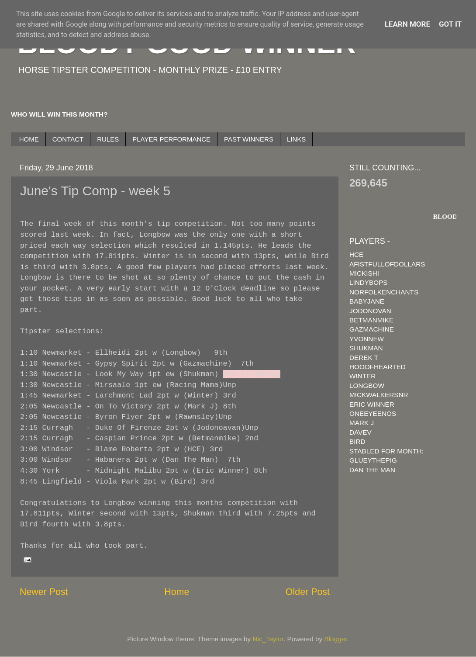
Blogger (335, 639)
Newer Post (44, 592)
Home (176, 592)
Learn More (407, 24)
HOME (29, 139)
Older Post (308, 592)
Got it (450, 24)
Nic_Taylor (267, 639)
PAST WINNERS (248, 139)
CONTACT (67, 139)
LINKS (296, 139)
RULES (108, 139)
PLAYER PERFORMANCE (171, 139)
